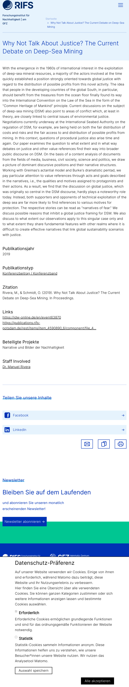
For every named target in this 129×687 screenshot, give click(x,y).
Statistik (26, 638)
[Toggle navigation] (120, 5)
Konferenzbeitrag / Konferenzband (30, 273)
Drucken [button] (120, 444)
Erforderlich (29, 613)
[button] (104, 444)
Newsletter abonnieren (23, 522)
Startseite (51, 18)
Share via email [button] (87, 444)
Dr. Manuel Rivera (16, 367)
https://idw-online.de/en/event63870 (32, 317)
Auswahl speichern (34, 671)
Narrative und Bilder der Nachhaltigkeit (33, 347)
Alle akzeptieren (97, 681)
